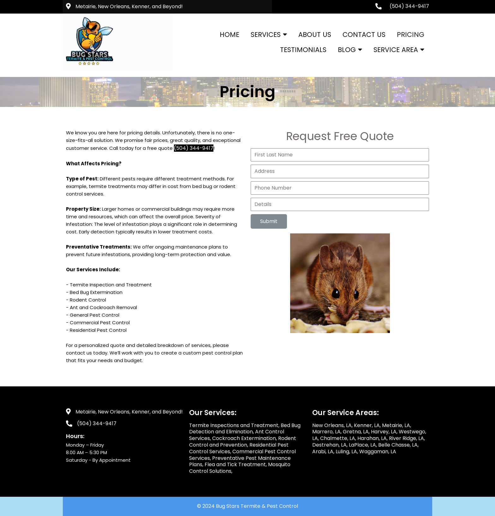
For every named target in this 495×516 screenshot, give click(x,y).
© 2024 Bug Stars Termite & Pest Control (247, 506)
